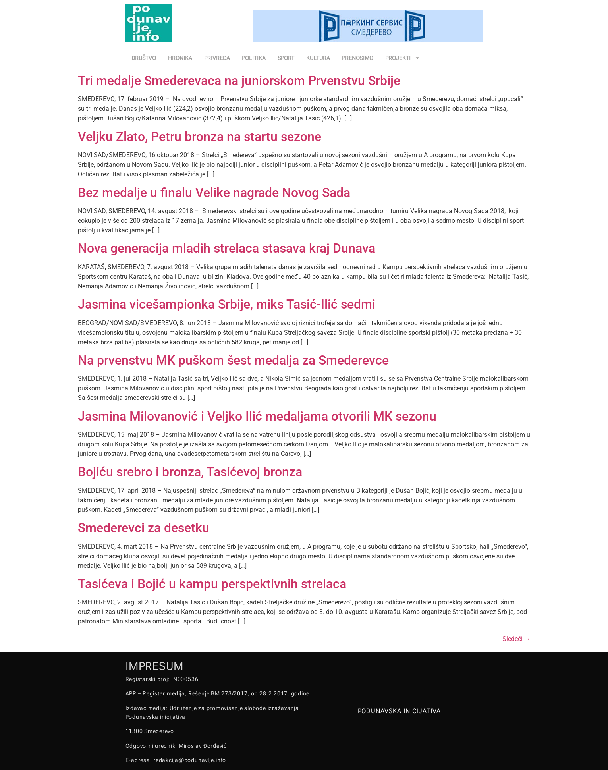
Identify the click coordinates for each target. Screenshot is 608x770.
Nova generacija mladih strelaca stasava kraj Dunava (226, 248)
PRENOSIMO (357, 58)
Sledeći (516, 639)
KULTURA (318, 58)
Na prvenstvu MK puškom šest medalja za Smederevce (233, 360)
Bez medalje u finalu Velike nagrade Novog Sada (214, 192)
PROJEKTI (402, 58)
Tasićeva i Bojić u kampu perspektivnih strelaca (212, 583)
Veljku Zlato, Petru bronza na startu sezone (199, 136)
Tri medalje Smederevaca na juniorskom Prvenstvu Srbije (239, 80)
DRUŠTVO (143, 58)
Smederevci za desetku (143, 527)
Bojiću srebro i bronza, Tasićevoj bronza (190, 471)
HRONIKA (180, 58)
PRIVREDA (217, 58)
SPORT (286, 58)
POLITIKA (254, 58)
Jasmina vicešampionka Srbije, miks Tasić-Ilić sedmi (226, 304)
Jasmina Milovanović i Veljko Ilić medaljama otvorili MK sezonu (257, 416)
